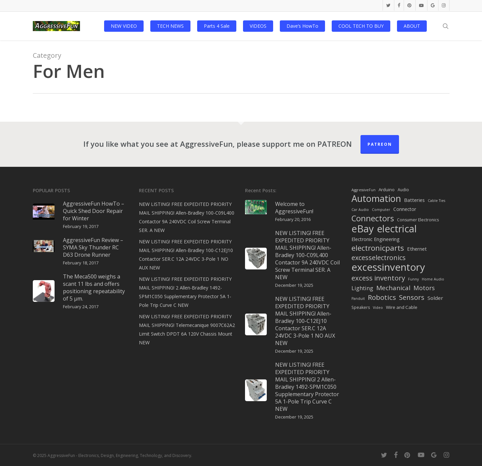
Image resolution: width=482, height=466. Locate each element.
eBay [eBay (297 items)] (362, 228)
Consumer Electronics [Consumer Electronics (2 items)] (418, 220)
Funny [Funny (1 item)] (413, 279)
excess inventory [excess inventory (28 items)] (378, 277)
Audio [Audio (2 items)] (403, 190)
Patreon (380, 144)
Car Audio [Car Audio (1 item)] (360, 209)
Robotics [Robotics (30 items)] (382, 297)
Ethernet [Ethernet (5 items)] (417, 248)
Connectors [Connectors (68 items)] (372, 218)
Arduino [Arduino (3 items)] (387, 190)
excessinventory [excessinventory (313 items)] (388, 267)
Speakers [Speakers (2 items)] (360, 307)
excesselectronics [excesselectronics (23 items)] (378, 257)
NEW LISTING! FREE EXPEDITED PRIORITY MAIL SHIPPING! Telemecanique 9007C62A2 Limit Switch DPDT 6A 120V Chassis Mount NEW (187, 329)
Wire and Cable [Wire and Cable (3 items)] (401, 307)
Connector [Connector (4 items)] (404, 209)
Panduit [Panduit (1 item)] (358, 298)
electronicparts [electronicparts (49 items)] (377, 248)
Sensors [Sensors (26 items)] (411, 297)
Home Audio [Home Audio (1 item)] (433, 279)
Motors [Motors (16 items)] (424, 287)
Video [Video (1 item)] (378, 307)
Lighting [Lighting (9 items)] (362, 288)
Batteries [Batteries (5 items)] (414, 200)
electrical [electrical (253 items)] (397, 228)
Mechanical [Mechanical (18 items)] (393, 287)
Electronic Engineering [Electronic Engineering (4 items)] (375, 239)
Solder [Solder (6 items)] (435, 298)
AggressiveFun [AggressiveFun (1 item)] (363, 190)
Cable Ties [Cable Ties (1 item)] (436, 200)
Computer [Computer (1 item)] (381, 209)
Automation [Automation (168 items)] (376, 198)
